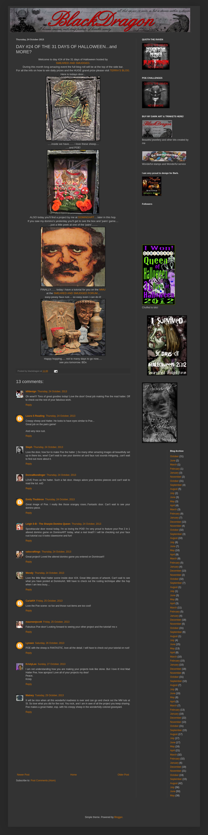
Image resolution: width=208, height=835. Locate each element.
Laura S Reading (35, 415)
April (172, 505)
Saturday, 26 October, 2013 (49, 643)
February (175, 468)
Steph (29, 447)
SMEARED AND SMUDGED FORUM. (76, 293)
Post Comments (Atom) (43, 780)
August (174, 489)
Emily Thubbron (35, 499)
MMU (102, 289)
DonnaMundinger (35, 475)
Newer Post (23, 774)
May (172, 501)
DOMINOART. (86, 217)
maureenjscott (34, 621)
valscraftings (33, 551)
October (174, 456)
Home (73, 774)
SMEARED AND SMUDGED (72, 63)
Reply (29, 404)
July (172, 493)
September (176, 485)
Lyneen (30, 643)
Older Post (123, 774)
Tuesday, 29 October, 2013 (49, 695)
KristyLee (31, 664)
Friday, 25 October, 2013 (49, 600)
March (173, 464)
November (175, 476)
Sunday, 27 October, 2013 (52, 664)
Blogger (118, 817)
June (172, 460)
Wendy (29, 573)
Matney (30, 695)
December (175, 521)
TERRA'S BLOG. (120, 70)
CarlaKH (30, 600)
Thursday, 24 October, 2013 (52, 391)
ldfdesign (31, 391)
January (174, 472)
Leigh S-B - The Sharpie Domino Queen (48, 523)
